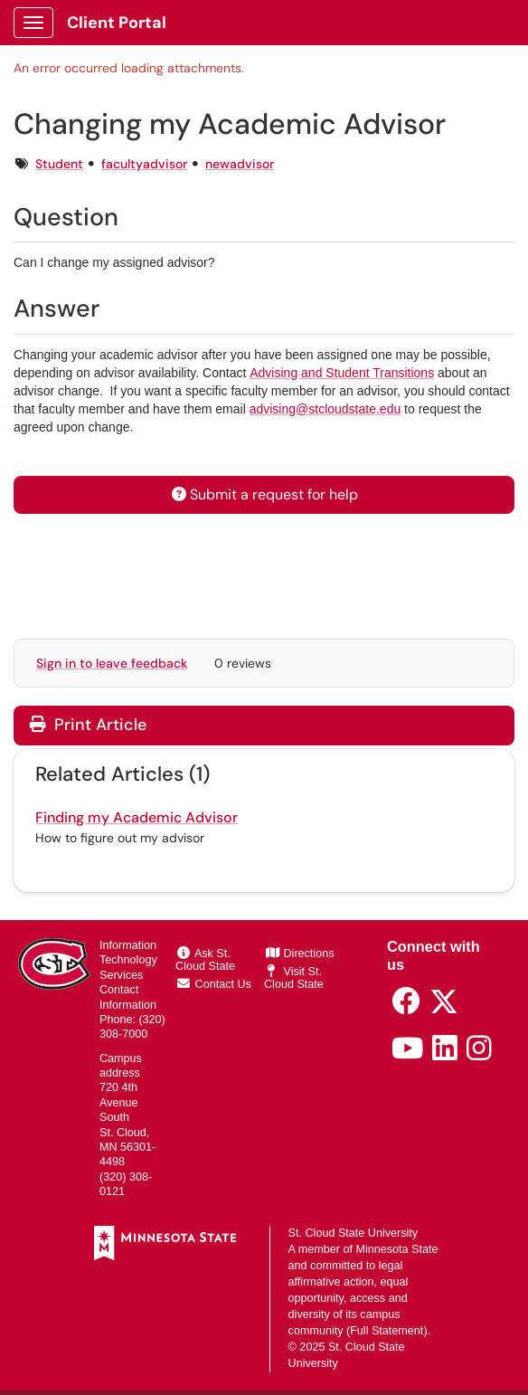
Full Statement (386, 1330)
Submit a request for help (264, 494)
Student (59, 164)
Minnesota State (397, 1249)
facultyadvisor (144, 164)
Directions (300, 953)
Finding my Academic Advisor (136, 817)
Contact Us (214, 984)
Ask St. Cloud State (205, 960)
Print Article (88, 724)
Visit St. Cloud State (294, 978)
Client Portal (116, 22)
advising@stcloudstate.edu (325, 409)
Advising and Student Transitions (342, 372)
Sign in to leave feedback (111, 663)
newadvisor (239, 164)
